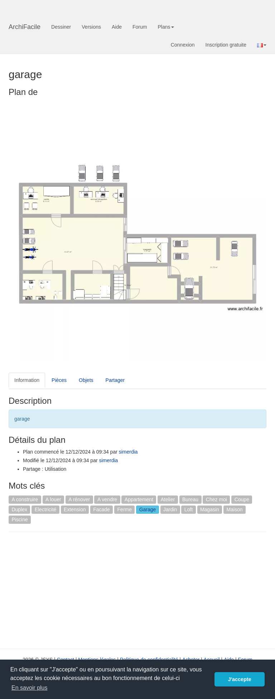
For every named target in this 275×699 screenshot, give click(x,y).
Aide (117, 27)
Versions (91, 27)
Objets (86, 380)
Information (26, 380)
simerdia (128, 452)
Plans (166, 27)
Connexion (183, 45)
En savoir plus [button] (29, 688)
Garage (147, 509)
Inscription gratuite (226, 45)
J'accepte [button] (239, 679)
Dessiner (61, 27)
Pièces (59, 380)
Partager (115, 380)
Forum (139, 27)
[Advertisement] (69, 589)
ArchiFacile (24, 26)
